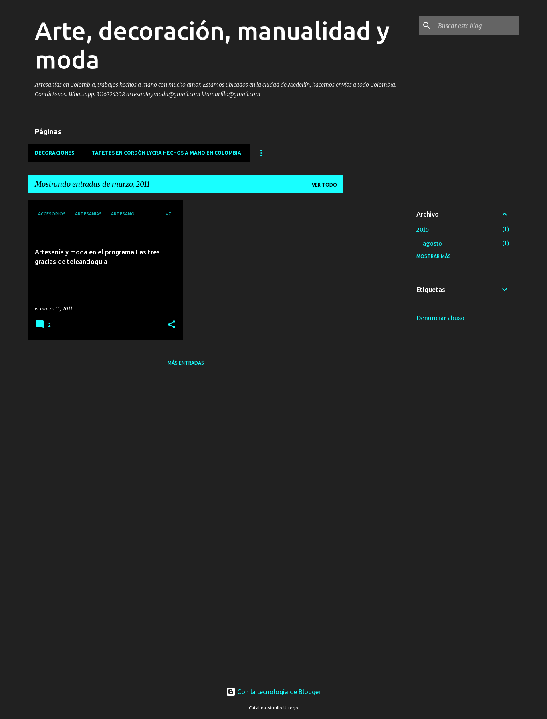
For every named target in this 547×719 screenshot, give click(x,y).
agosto (432, 243)
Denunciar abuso (440, 318)
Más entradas (186, 362)
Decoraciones (54, 152)
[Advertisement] (375, 320)
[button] (171, 325)
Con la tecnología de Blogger (273, 691)
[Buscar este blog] (477, 25)
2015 (422, 229)
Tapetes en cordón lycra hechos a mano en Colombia (166, 152)
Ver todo (324, 184)
